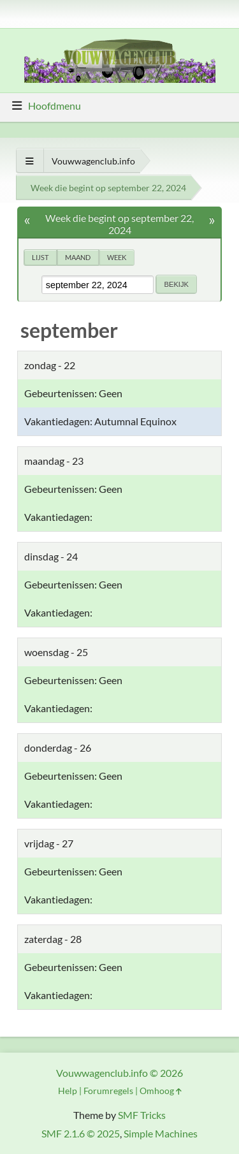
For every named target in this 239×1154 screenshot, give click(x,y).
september (69, 330)
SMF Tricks (142, 1115)
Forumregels (108, 1090)
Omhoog (161, 1090)
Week (116, 257)
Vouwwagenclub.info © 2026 (119, 1073)
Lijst (40, 257)
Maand (78, 257)
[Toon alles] (29, 161)
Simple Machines (161, 1133)
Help (67, 1090)
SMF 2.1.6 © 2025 (80, 1133)
